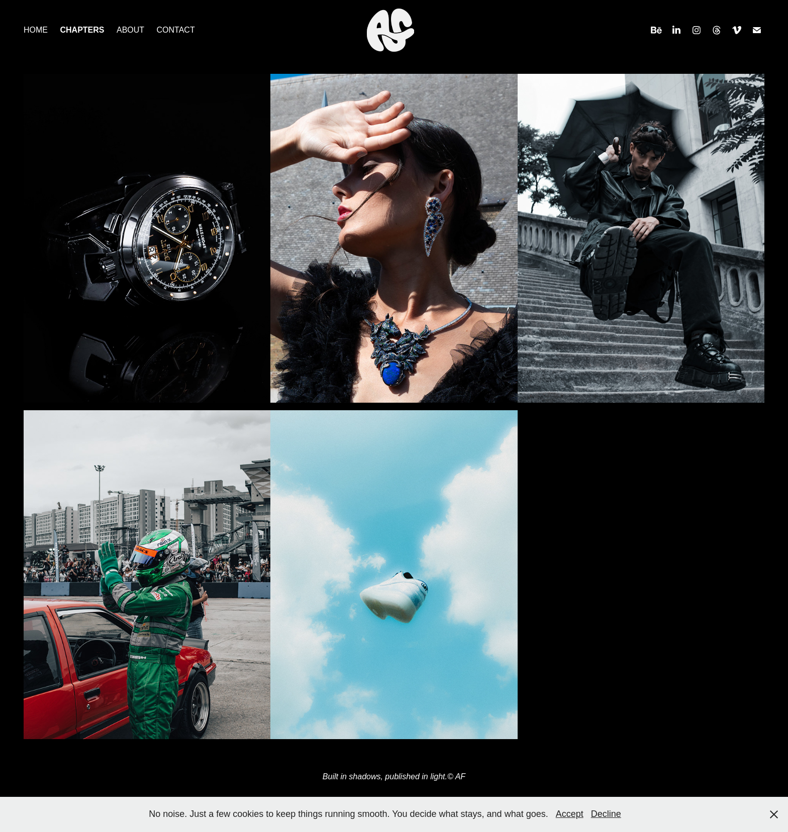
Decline (606, 814)
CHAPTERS (82, 30)
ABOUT (130, 30)
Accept (569, 814)
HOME (36, 30)
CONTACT (176, 30)
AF (460, 776)
